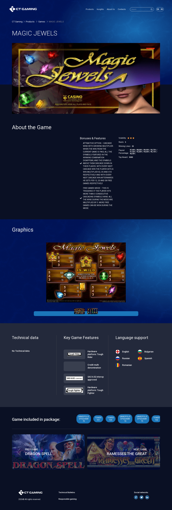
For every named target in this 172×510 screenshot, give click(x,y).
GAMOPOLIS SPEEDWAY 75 (142, 418)
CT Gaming (17, 21)
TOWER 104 (110, 418)
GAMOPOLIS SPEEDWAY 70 (83, 418)
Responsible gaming (68, 499)
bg (159, 10)
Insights (97, 10)
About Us (108, 10)
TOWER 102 (156, 418)
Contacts (119, 10)
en (155, 10)
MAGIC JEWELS (56, 21)
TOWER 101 (98, 418)
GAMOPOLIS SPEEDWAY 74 (125, 418)
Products (87, 10)
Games (42, 21)
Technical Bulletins (67, 492)
